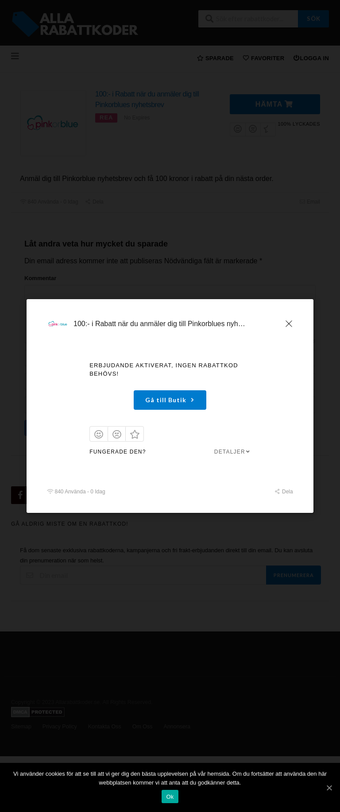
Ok (170, 796)
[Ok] (329, 787)
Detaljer (232, 452)
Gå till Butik (171, 400)
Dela (283, 492)
